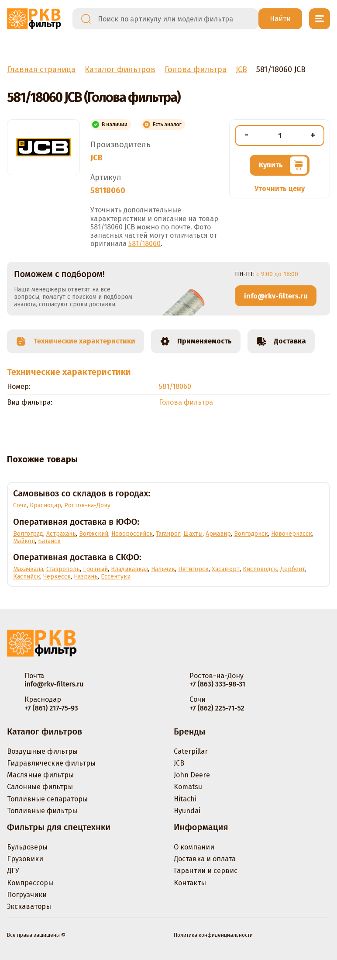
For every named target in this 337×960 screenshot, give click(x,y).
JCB (96, 158)
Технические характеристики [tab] (75, 341)
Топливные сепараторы (47, 799)
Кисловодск (260, 569)
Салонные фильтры (40, 787)
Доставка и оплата (205, 859)
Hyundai (187, 811)
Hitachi (185, 799)
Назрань (86, 576)
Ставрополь (63, 569)
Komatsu (188, 787)
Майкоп (24, 541)
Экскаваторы (29, 906)
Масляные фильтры (40, 775)
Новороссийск (132, 533)
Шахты (193, 533)
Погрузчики (27, 895)
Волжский (93, 533)
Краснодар (45, 505)
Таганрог (168, 533)
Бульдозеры (27, 847)
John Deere (192, 775)
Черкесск (57, 576)
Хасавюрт (226, 569)
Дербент (292, 569)
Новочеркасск (291, 533)
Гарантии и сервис (205, 870)
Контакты (190, 883)
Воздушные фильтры (42, 751)
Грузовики (25, 859)
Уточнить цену (279, 188)
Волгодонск (251, 533)
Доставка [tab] (281, 341)
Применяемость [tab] (196, 341)
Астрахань (61, 533)
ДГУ (13, 870)
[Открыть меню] (319, 18)
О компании (194, 847)
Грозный (95, 569)
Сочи (20, 505)
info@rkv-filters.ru (275, 296)
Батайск (49, 541)
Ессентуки (116, 576)
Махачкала (28, 569)
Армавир (218, 533)
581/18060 (144, 243)
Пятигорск (193, 569)
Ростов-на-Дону (87, 505)
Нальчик (163, 569)
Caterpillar (191, 751)
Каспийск (26, 576)
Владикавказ (129, 569)
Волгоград (28, 533)
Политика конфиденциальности (213, 935)
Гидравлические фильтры (51, 763)
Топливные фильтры (42, 811)
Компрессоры (30, 883)
